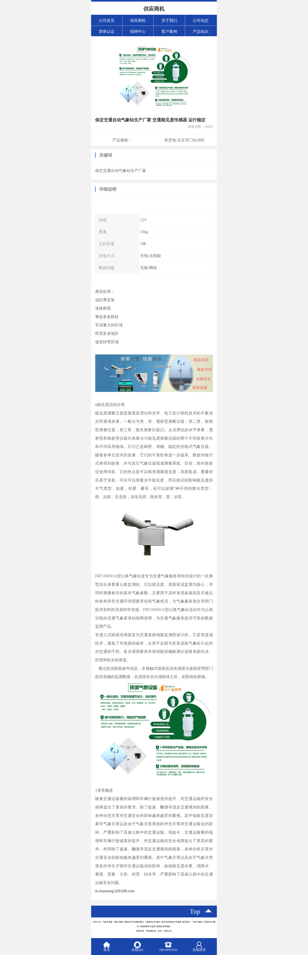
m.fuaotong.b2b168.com (115, 891)
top (195, 911)
